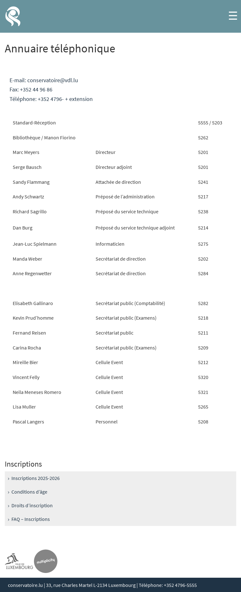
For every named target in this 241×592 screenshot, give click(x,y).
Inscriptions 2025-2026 (35, 478)
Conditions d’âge (29, 492)
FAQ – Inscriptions (30, 519)
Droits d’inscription (32, 505)
